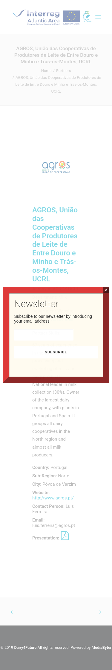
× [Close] (106, 289)
